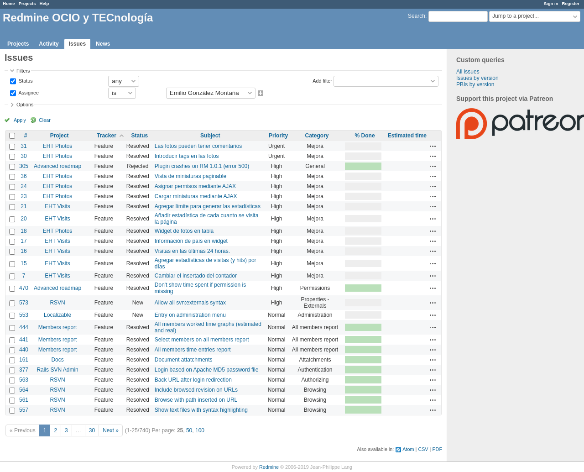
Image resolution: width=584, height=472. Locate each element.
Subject (210, 135)
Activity (48, 44)
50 (189, 430)
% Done (365, 135)
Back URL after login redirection (193, 380)
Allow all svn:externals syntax (190, 302)
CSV (423, 449)
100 (199, 430)
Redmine (269, 467)
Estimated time (407, 135)
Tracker (106, 135)
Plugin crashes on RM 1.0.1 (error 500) (202, 166)
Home (9, 3)
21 (23, 206)
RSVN (57, 302)
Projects (27, 3)
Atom (408, 449)
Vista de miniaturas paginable (190, 176)
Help (44, 3)
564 (23, 390)
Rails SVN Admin (57, 370)
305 (23, 166)
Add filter (322, 80)
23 (23, 196)
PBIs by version (475, 84)
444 (23, 327)
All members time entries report (193, 349)
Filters (23, 70)
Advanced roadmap (57, 166)
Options (24, 104)
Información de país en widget (191, 241)
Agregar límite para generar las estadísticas (208, 206)
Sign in (551, 3)
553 (23, 315)
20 (23, 218)
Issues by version (477, 78)
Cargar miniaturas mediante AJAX (196, 196)
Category (317, 135)
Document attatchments (184, 360)
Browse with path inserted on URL (196, 400)
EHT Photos (57, 146)
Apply (20, 120)
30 (23, 156)
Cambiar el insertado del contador (196, 276)
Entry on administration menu (190, 315)
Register (570, 3)
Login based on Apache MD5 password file (206, 370)
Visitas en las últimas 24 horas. (192, 251)
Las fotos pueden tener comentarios (198, 146)
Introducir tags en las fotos (187, 156)
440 (23, 349)
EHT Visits (57, 206)
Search (416, 16)
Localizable (57, 315)
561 (23, 400)
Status (25, 80)
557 (23, 410)
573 (23, 302)
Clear (45, 120)
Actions (433, 146)
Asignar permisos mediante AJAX (195, 186)
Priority (278, 135)
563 (23, 380)
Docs (57, 360)
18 (23, 231)
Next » (111, 430)
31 (23, 146)
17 (23, 241)
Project (59, 135)
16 (23, 251)
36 (23, 176)
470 (23, 288)
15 (23, 263)
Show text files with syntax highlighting (201, 410)
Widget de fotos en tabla (184, 231)
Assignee (28, 92)
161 (23, 360)
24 (23, 186)
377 (23, 370)
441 (23, 339)
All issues (468, 71)
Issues (77, 44)
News (103, 44)
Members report (57, 327)
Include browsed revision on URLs (196, 390)
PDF (437, 449)
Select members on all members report (202, 339)
